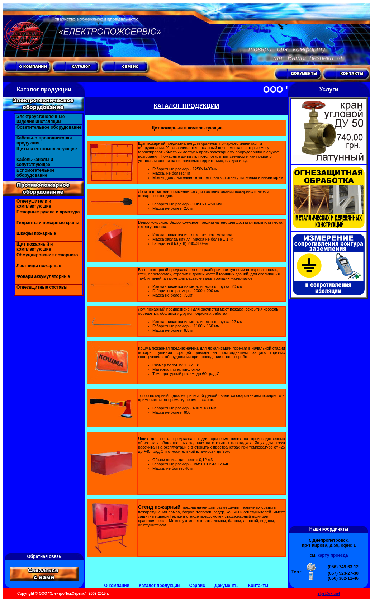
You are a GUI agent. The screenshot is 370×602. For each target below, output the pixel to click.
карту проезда (333, 555)
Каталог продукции (159, 585)
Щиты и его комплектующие (46, 148)
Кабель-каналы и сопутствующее (34, 162)
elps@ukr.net (329, 594)
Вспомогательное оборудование (35, 173)
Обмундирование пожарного (47, 254)
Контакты (258, 585)
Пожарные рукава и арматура (48, 211)
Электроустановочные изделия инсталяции (40, 119)
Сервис (197, 585)
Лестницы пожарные (38, 265)
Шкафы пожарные (36, 233)
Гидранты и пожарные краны (47, 222)
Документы (226, 585)
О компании (116, 585)
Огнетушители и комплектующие (33, 204)
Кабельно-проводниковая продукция (44, 141)
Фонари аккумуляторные (43, 276)
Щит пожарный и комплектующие (34, 247)
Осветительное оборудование (48, 127)
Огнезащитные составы (41, 287)
